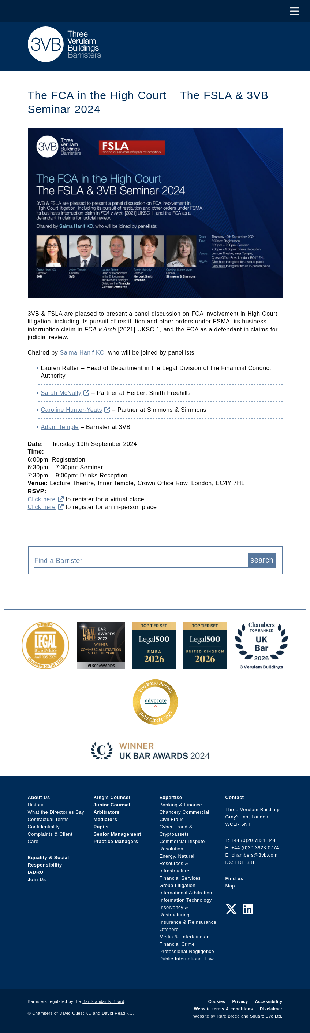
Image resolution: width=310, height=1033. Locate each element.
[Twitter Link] (231, 909)
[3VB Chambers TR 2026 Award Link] (261, 665)
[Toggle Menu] (294, 11)
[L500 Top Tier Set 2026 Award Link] (205, 665)
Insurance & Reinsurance (188, 922)
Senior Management (117, 834)
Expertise (171, 797)
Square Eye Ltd (265, 1016)
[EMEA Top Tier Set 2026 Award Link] (154, 665)
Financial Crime (177, 944)
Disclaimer (271, 1009)
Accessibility (269, 1001)
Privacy (240, 1001)
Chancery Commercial (184, 812)
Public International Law (187, 958)
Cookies (216, 1001)
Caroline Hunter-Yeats (75, 410)
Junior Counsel (112, 804)
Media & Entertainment (185, 936)
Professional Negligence (187, 951)
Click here (46, 499)
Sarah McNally (65, 393)
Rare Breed (228, 1016)
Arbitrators (107, 812)
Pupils (101, 826)
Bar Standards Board (103, 1001)
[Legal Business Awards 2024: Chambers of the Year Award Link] (45, 665)
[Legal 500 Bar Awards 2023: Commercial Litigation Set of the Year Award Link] (101, 665)
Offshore (169, 929)
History (36, 804)
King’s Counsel (112, 797)
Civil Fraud (172, 819)
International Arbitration (186, 892)
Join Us (37, 879)
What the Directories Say (56, 812)
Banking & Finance (181, 804)
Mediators (105, 819)
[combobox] (141, 560)
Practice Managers (116, 841)
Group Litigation (178, 885)
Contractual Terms (48, 819)
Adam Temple (60, 427)
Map (230, 886)
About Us (39, 797)
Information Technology (186, 900)
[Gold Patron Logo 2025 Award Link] (155, 722)
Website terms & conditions (223, 1009)
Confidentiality (44, 826)
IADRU (36, 872)
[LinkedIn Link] (248, 909)
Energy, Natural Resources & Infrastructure (177, 863)
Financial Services (180, 878)
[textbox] (138, 561)
